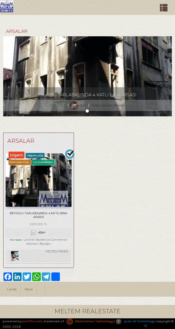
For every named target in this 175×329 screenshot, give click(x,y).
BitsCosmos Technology (89, 321)
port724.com (32, 321)
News (29, 289)
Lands (11, 289)
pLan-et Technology (135, 321)
